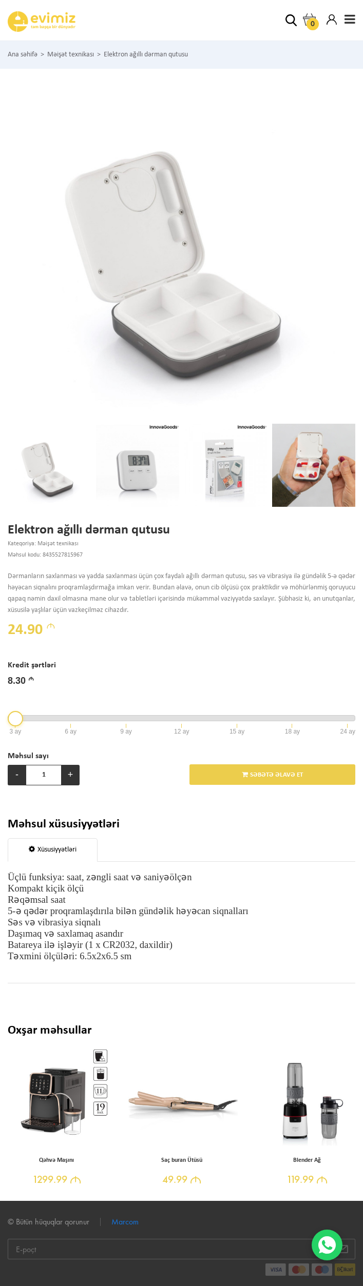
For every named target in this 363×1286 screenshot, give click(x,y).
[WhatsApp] (327, 1245)
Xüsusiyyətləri (53, 849)
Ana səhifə (22, 54)
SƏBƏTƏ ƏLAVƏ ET (272, 774)
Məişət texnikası (70, 54)
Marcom (125, 1221)
